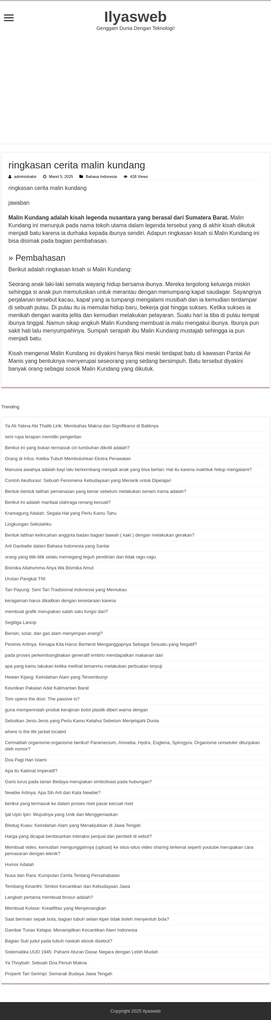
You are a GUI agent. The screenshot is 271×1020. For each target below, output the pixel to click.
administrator (25, 176)
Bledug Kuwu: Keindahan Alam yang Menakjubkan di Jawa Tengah (73, 825)
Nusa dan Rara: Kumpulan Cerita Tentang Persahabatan (62, 875)
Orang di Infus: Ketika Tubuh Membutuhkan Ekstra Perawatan (68, 458)
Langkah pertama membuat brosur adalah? (49, 897)
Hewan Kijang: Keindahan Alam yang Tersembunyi (56, 677)
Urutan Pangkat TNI (25, 578)
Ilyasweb (135, 16)
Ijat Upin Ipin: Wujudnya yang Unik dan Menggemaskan (61, 814)
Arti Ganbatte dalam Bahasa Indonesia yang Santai (57, 546)
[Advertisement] (135, 87)
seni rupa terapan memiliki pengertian (43, 436)
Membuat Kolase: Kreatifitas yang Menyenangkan (55, 908)
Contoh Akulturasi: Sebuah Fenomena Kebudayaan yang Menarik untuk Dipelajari (88, 480)
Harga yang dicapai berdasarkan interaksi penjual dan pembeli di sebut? (78, 836)
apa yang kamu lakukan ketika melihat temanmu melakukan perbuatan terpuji (83, 666)
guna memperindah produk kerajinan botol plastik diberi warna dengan (76, 709)
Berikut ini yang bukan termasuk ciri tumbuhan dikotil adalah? (67, 447)
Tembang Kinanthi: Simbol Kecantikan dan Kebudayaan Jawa (67, 886)
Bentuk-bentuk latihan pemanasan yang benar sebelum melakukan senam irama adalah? (95, 491)
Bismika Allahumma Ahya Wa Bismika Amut (49, 567)
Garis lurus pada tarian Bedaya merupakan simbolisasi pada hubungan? (78, 781)
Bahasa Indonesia (101, 176)
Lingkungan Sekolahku (28, 524)
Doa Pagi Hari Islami (26, 759)
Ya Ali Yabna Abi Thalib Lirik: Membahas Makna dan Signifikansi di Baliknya (82, 425)
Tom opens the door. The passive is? (42, 698)
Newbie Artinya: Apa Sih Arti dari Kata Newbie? (53, 792)
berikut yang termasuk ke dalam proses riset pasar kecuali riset (69, 803)
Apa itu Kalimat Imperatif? (31, 770)
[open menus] (9, 18)
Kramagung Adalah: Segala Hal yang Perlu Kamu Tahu (60, 513)
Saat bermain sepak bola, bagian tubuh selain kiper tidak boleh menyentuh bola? (87, 919)
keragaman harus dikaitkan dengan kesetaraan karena (60, 600)
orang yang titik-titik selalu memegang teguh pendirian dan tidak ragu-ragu (80, 557)
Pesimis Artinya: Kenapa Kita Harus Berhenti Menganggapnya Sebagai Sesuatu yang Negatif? (101, 644)
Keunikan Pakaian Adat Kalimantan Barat (47, 688)
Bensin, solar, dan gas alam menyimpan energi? (54, 633)
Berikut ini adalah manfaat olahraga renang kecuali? (58, 502)
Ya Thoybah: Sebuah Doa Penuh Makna (46, 962)
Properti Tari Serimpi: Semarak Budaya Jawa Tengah (58, 973)
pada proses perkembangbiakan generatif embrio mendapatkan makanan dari (84, 655)
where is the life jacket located (35, 731)
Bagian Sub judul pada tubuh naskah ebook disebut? (58, 941)
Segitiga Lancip (20, 622)
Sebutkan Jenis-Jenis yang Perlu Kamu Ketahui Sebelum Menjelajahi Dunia (82, 720)
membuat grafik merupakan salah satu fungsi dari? (56, 611)
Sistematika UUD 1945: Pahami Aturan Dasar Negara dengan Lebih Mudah (81, 951)
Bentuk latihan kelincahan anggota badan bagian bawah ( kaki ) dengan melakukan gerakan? (99, 535)
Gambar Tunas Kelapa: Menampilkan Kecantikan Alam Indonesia (71, 930)
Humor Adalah (19, 864)
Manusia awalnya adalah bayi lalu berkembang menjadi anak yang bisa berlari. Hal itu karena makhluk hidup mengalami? (128, 469)
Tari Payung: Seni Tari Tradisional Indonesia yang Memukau (66, 589)
